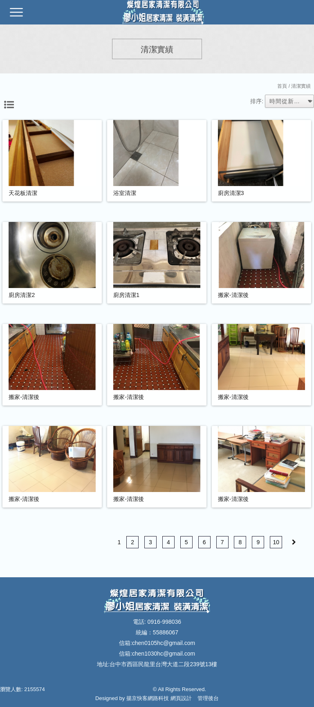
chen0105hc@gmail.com (163, 643)
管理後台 (208, 698)
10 (276, 542)
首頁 (282, 86)
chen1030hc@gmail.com (163, 653)
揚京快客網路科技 (147, 698)
